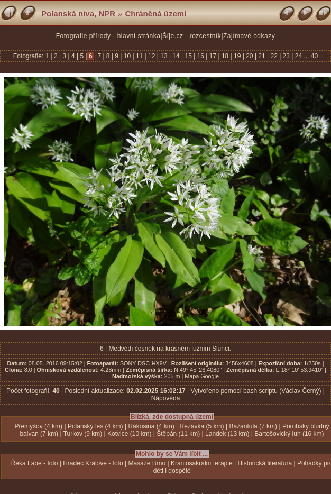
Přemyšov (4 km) (38, 426)
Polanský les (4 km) (95, 426)
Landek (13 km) (227, 433)
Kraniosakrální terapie (202, 463)
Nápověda (165, 398)
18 (225, 56)
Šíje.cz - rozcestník (191, 36)
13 (164, 56)
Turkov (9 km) (83, 433)
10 (127, 56)
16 (200, 56)
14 (176, 56)
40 (314, 56)
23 (286, 56)
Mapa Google (202, 376)
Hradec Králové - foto (93, 463)
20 (249, 56)
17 (212, 56)
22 (274, 56)
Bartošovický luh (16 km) (289, 433)
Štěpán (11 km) (178, 433)
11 (139, 56)
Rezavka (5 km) (202, 426)
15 (188, 56)
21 (261, 56)
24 (298, 56)
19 (237, 56)
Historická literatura (264, 463)
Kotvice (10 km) (129, 433)
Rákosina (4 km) (151, 426)
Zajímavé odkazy (249, 36)
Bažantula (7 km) (253, 426)
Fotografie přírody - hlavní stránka (108, 36)
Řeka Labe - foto (34, 463)
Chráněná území (155, 13)
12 (151, 56)
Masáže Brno (147, 463)
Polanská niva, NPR (78, 13)
